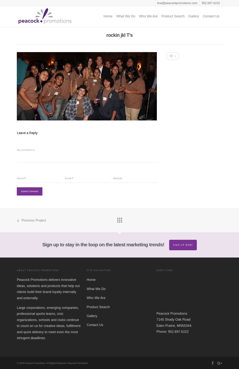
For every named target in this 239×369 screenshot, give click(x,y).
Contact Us (211, 16)
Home (107, 16)
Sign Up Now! (183, 244)
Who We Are (148, 16)
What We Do (125, 16)
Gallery (193, 16)
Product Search (173, 16)
